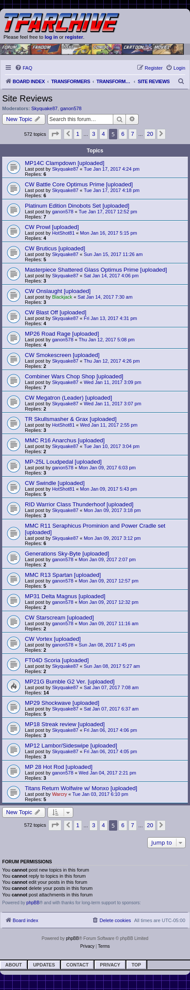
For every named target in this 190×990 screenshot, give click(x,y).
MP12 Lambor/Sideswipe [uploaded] (71, 745)
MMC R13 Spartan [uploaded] (63, 575)
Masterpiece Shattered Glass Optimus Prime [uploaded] (96, 269)
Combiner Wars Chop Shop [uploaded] (74, 376)
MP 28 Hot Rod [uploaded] (58, 767)
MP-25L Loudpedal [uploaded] (63, 461)
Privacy (110, 964)
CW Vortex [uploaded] (53, 639)
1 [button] (77, 134)
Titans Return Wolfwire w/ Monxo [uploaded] (81, 788)
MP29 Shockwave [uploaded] (62, 703)
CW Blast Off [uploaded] (55, 312)
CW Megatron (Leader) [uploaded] (68, 397)
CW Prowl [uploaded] (52, 227)
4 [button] (103, 134)
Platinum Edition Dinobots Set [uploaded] (77, 205)
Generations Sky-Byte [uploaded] (67, 553)
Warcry (59, 794)
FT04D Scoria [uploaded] (57, 660)
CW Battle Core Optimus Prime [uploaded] (79, 184)
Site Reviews (27, 98)
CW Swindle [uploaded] (55, 483)
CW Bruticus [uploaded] (55, 248)
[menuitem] (23, 68)
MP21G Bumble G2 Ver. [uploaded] (70, 681)
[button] (54, 134)
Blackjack (62, 297)
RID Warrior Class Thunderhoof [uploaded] (79, 504)
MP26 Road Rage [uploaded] (62, 333)
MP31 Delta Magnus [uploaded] (65, 596)
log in (51, 37)
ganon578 (70, 108)
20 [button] (150, 134)
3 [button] (93, 134)
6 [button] (122, 134)
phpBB (33, 902)
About (13, 964)
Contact (77, 964)
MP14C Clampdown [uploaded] (65, 163)
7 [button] (132, 134)
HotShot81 (63, 233)
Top (136, 964)
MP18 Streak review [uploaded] (65, 724)
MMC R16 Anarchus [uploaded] (65, 440)
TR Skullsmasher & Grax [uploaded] (70, 419)
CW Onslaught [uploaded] (58, 291)
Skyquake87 (44, 108)
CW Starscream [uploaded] (59, 617)
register (74, 37)
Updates (44, 964)
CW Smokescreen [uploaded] (62, 355)
